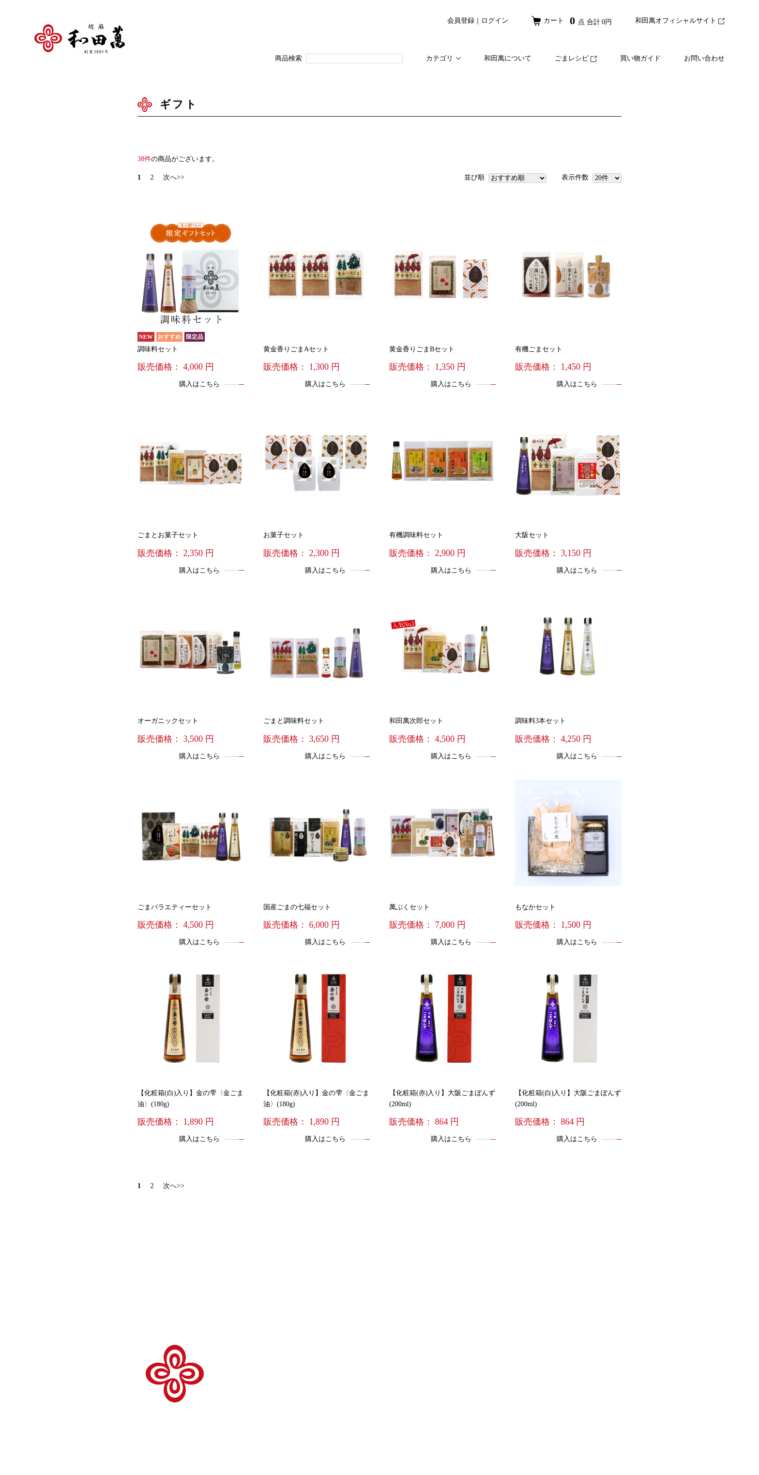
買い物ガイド (640, 58)
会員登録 (460, 20)
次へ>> (173, 177)
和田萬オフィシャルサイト (680, 20)
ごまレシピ (576, 58)
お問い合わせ (704, 58)
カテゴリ (443, 58)
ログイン (494, 20)
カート (571, 21)
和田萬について (507, 58)
